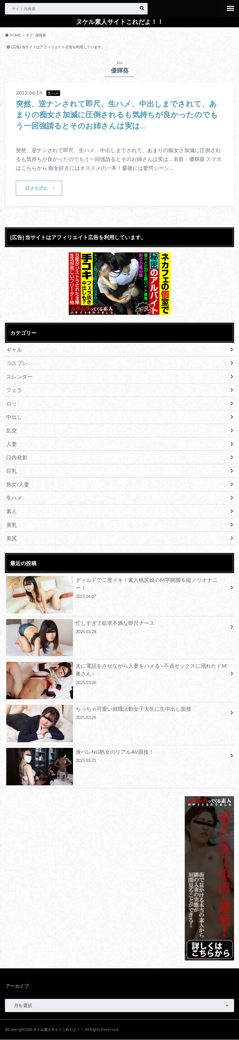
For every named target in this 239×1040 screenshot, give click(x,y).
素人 (11, 511)
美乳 (11, 525)
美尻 (11, 538)
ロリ (11, 404)
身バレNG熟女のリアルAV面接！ (117, 757)
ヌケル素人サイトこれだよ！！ (119, 21)
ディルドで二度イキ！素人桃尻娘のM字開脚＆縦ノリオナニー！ (117, 589)
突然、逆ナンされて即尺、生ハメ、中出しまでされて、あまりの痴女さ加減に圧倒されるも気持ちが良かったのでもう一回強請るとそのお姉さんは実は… (117, 114)
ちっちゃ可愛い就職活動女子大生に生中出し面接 (117, 714)
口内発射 (16, 457)
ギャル (14, 350)
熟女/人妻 (17, 484)
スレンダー (19, 377)
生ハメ (14, 498)
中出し (14, 417)
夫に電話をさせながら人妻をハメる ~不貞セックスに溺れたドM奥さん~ (117, 675)
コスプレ (16, 363)
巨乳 (11, 471)
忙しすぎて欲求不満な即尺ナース (117, 628)
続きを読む (36, 188)
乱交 (11, 431)
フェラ (14, 390)
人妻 (11, 444)
